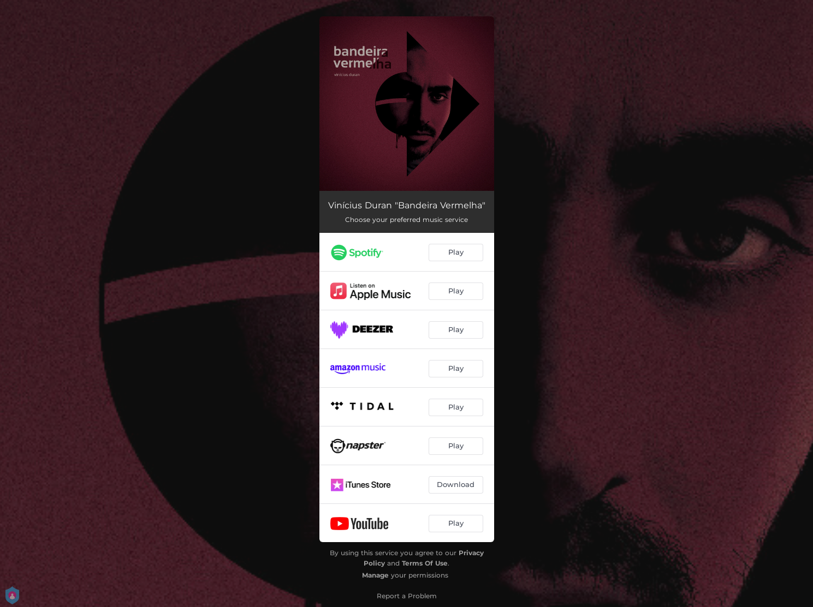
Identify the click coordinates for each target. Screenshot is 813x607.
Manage (375, 575)
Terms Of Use (425, 563)
